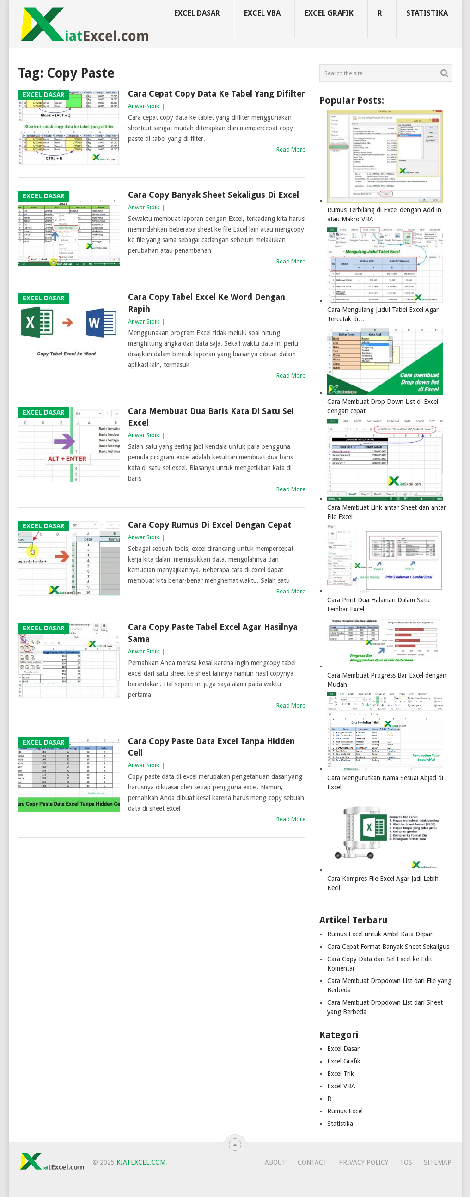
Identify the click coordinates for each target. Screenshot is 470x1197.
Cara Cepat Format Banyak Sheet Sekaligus (388, 946)
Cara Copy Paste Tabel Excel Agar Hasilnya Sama (213, 632)
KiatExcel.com (140, 1162)
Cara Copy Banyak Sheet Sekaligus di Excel (213, 195)
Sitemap (438, 1162)
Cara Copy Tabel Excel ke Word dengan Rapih (206, 302)
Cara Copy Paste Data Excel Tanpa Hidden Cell (211, 746)
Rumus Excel (345, 1111)
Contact (312, 1162)
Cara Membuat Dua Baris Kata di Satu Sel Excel (211, 417)
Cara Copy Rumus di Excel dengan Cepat (209, 525)
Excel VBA (262, 13)
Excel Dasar (197, 13)
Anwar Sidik (143, 106)
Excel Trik (340, 1073)
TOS (406, 1162)
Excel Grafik (329, 13)
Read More (290, 149)
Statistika (427, 13)
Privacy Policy (363, 1162)
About (275, 1162)
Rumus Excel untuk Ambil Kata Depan (380, 934)
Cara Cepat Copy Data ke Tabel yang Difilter (216, 93)
